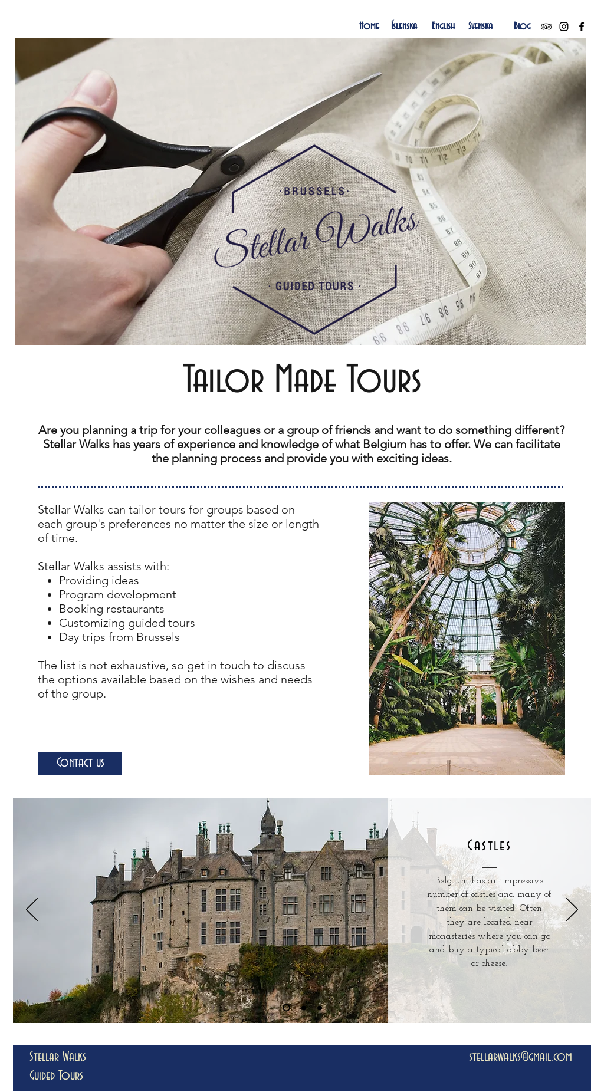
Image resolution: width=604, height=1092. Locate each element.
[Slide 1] (286, 1008)
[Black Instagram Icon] (564, 26)
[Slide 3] (319, 1007)
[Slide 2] (303, 1007)
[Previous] (32, 910)
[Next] (572, 910)
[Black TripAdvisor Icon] (546, 26)
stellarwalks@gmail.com (520, 1057)
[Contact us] (80, 763)
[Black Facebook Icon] (581, 26)
